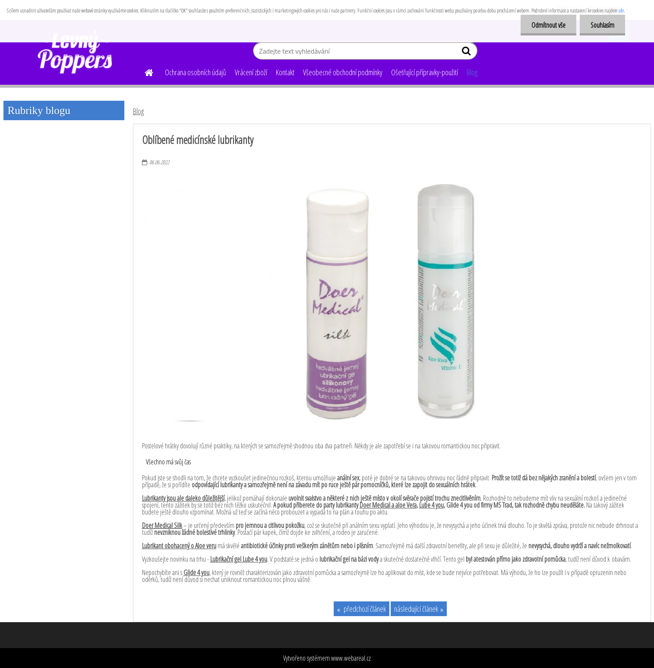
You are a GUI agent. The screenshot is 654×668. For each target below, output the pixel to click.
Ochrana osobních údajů (195, 72)
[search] (467, 53)
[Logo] (78, 52)
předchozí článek (364, 609)
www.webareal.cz (351, 658)
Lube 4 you (431, 505)
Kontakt (285, 72)
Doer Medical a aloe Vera (388, 505)
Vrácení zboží (251, 72)
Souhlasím (602, 25)
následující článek (416, 609)
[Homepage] (144, 71)
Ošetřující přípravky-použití (424, 72)
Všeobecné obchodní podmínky (342, 72)
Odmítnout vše (548, 25)
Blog (472, 72)
